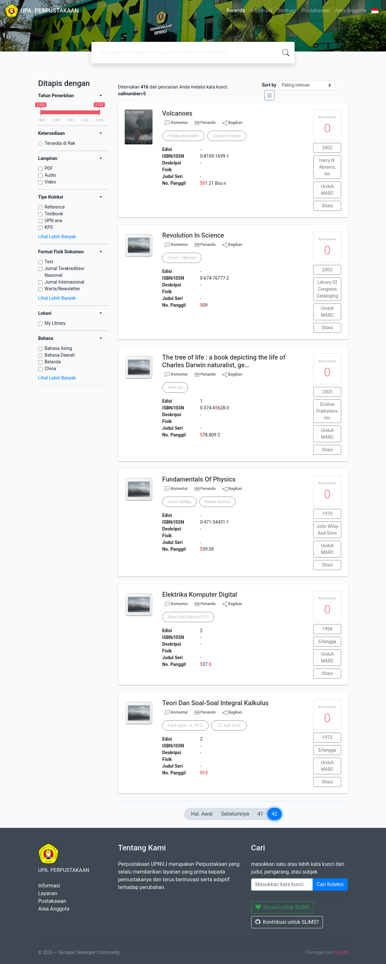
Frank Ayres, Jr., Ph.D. (185, 725)
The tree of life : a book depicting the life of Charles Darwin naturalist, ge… (224, 361)
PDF (49, 168)
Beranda (235, 10)
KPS (49, 227)
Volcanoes (177, 113)
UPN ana (53, 220)
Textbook (54, 213)
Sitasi (327, 205)
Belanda (53, 361)
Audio (50, 175)
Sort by (269, 85)
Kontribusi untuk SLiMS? (287, 922)
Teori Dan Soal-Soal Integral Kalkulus (215, 703)
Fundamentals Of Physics (199, 479)
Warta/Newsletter (62, 288)
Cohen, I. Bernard (182, 258)
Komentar (176, 123)
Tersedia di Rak (60, 143)
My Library (55, 323)
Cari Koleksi (330, 884)
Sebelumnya (235, 814)
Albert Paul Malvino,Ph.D (188, 617)
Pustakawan (316, 10)
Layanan (48, 893)
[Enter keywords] (282, 884)
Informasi (261, 10)
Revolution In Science (193, 235)
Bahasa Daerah (60, 355)
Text (49, 261)
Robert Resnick (217, 502)
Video (50, 181)
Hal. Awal (201, 814)
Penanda (208, 122)
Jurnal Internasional (64, 282)
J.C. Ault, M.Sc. (229, 725)
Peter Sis (175, 387)
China (50, 368)
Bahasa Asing (58, 348)
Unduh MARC (327, 190)
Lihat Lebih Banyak (57, 236)
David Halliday (179, 502)
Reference (55, 207)
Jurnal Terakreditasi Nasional (64, 272)
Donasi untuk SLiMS (282, 907)
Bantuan (287, 10)
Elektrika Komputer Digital (199, 594)
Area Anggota (350, 10)
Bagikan (232, 123)
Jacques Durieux (227, 136)
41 (260, 814)
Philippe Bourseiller (183, 136)
